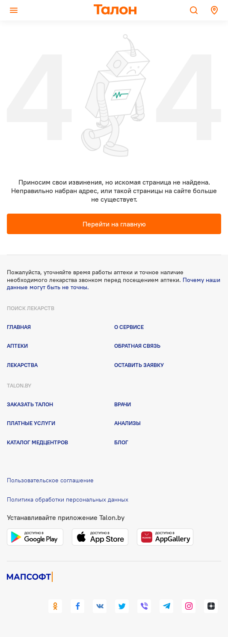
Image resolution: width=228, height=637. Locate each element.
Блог (121, 442)
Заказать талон (30, 404)
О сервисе (129, 326)
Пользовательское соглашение (50, 480)
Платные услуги (31, 423)
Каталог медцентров (37, 442)
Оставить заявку (139, 364)
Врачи (122, 404)
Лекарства (22, 364)
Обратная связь (137, 345)
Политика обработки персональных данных (67, 499)
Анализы (127, 423)
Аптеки (17, 345)
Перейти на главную (114, 224)
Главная (19, 326)
